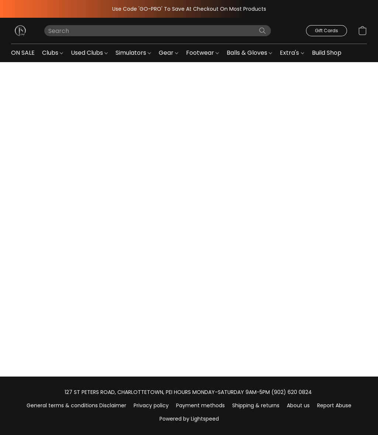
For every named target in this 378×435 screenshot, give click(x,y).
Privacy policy (151, 405)
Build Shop (329, 52)
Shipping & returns (255, 405)
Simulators (133, 52)
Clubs (52, 52)
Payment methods (200, 405)
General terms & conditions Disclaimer (76, 405)
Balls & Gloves (249, 52)
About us (298, 405)
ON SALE (23, 52)
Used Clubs (89, 52)
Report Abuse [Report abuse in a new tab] (334, 405)
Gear (168, 52)
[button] (20, 30)
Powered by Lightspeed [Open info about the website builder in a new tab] (189, 418)
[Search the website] (262, 31)
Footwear (202, 52)
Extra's (292, 52)
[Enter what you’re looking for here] (157, 30)
